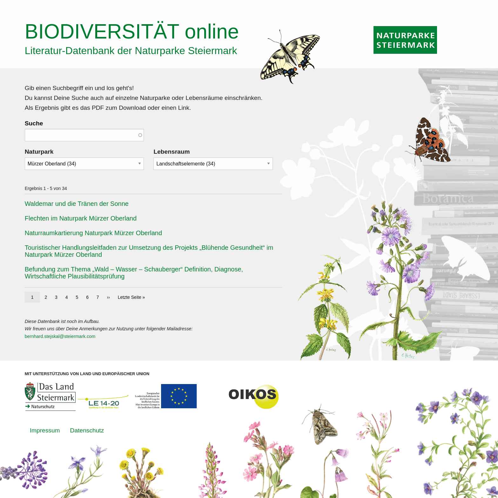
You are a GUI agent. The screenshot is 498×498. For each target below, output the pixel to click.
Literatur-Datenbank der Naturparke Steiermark (131, 50)
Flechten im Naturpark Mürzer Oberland (81, 218)
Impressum (45, 430)
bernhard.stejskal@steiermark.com (60, 336)
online (132, 31)
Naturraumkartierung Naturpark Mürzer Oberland (93, 232)
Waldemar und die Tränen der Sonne (77, 203)
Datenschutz (87, 430)
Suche (34, 123)
